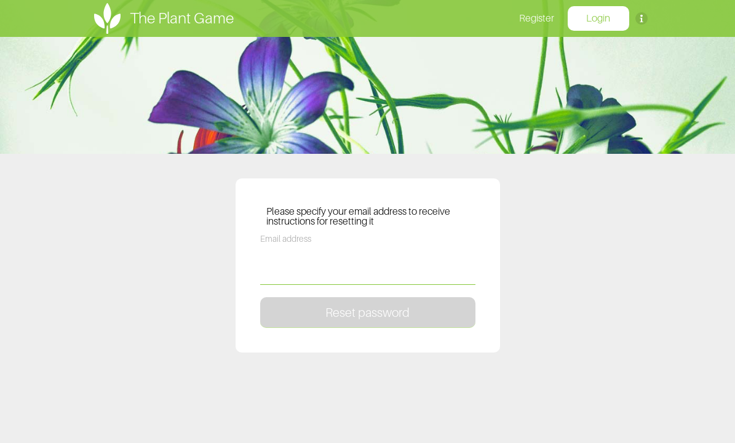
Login (598, 18)
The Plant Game (182, 18)
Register (536, 18)
